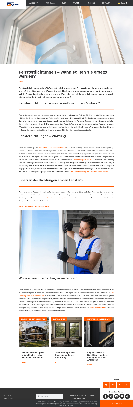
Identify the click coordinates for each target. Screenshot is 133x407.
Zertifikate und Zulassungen (82, 395)
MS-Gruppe (50, 3)
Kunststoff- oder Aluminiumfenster (52, 148)
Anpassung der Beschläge (84, 160)
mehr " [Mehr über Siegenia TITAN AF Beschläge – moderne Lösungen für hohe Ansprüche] (89, 365)
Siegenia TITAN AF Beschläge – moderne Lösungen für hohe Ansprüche (97, 356)
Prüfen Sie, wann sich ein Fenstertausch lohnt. (36, 206)
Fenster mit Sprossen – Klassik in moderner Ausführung (66, 355)
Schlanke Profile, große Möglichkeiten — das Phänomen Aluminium (33, 355)
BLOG (64, 3)
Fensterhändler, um (97, 308)
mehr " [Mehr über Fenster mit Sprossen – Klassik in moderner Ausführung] (57, 362)
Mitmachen (7, 395)
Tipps (21, 81)
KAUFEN (77, 3)
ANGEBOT (34, 3)
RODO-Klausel (9, 398)
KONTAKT (107, 3)
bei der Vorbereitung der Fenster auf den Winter (89, 172)
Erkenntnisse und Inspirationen (77, 399)
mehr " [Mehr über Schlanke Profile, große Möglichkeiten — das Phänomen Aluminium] (24, 362)
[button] (106, 385)
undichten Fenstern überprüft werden (57, 198)
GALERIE (91, 3)
